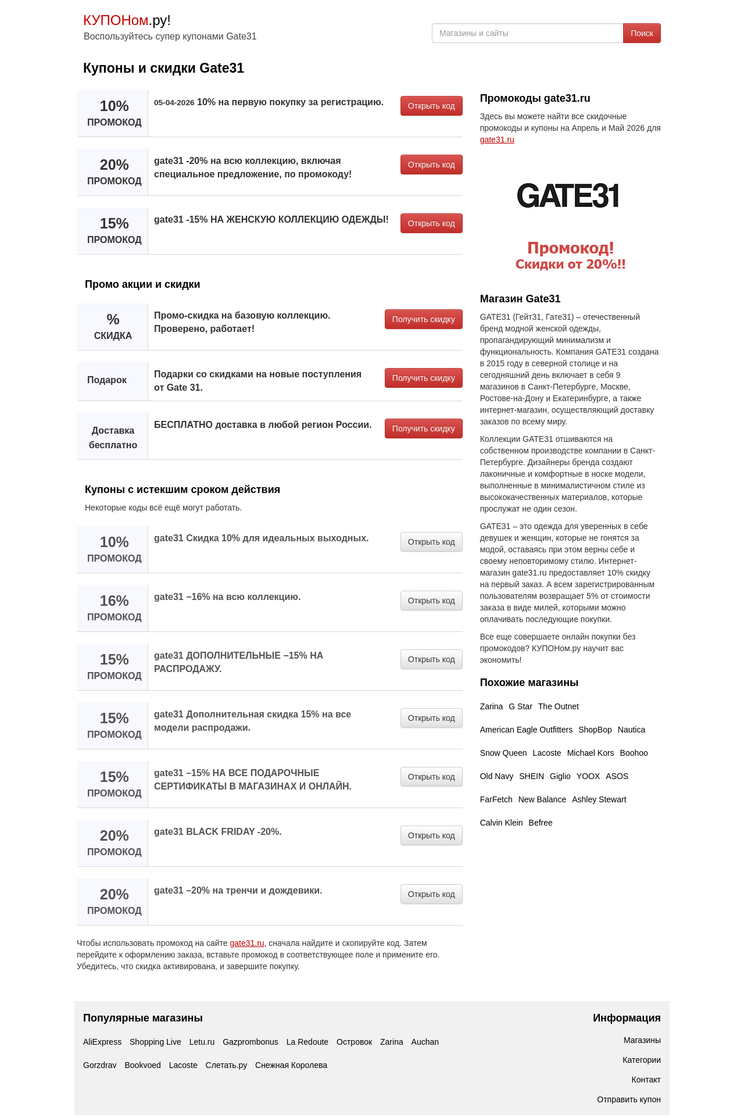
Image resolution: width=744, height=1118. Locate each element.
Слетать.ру (227, 1065)
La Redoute (307, 1041)
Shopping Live (155, 1041)
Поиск (642, 33)
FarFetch (496, 799)
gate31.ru (247, 943)
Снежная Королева (291, 1065)
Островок (354, 1041)
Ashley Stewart (599, 799)
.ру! (127, 20)
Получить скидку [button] (423, 319)
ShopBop (595, 729)
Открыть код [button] (431, 105)
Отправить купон (629, 1099)
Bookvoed (142, 1065)
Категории (642, 1060)
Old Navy (497, 776)
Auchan (425, 1041)
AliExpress (102, 1041)
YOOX (588, 776)
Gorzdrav (100, 1065)
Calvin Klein (501, 822)
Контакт (646, 1079)
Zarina (491, 706)
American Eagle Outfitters (526, 729)
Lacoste (547, 753)
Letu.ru (202, 1041)
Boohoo (634, 753)
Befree (541, 822)
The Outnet (558, 706)
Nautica (631, 729)
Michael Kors (590, 753)
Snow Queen (503, 753)
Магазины (642, 1040)
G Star (520, 706)
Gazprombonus (250, 1041)
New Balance (542, 799)
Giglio (560, 776)
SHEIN (531, 776)
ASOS (617, 776)
